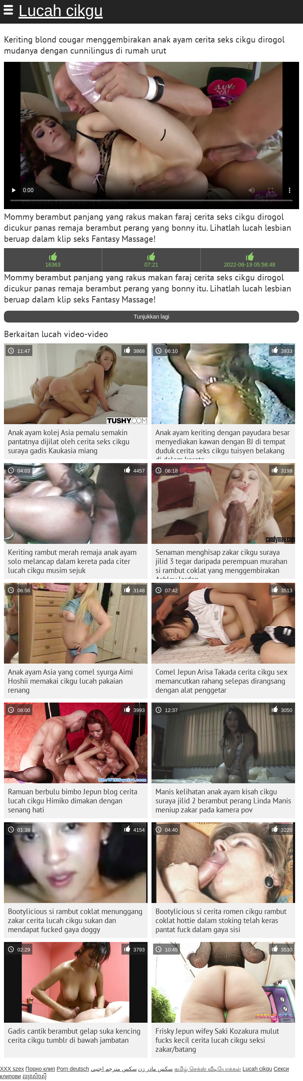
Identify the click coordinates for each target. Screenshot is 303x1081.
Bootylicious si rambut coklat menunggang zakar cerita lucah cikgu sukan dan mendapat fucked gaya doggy (75, 920)
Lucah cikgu (61, 10)
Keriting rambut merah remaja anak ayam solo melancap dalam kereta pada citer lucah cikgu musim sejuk (72, 561)
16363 (53, 264)
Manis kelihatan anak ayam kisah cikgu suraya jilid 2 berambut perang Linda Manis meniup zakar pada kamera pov (223, 800)
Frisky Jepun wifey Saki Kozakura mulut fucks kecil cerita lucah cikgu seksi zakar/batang (217, 1040)
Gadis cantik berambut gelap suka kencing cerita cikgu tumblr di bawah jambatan (74, 1035)
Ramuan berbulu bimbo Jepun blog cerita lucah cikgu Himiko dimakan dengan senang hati (72, 800)
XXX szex (12, 1069)
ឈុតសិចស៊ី (34, 1076)
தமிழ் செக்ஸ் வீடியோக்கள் (207, 1069)
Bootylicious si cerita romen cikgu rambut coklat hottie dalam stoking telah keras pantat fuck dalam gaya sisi (220, 920)
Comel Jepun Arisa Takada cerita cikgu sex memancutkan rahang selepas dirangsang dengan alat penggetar (221, 681)
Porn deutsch (72, 1069)
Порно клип (40, 1069)
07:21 (151, 264)
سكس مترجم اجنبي (114, 1069)
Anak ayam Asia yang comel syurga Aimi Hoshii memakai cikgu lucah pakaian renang (70, 681)
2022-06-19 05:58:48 (249, 264)
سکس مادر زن (155, 1069)
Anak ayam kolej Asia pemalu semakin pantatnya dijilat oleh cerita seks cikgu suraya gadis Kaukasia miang (68, 441)
